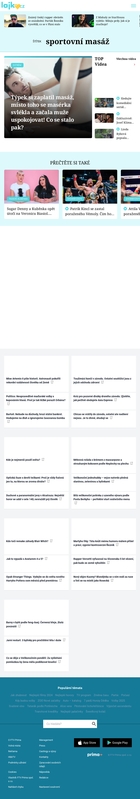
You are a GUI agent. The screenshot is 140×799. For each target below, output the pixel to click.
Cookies (12, 772)
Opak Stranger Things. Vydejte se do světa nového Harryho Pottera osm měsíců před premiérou (35, 578)
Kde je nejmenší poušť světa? (25, 459)
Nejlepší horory (64, 695)
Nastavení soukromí (49, 786)
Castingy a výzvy (47, 751)
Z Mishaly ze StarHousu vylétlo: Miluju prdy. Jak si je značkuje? (113, 21)
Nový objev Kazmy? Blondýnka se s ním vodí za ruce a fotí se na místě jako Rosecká (103, 578)
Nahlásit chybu (16, 786)
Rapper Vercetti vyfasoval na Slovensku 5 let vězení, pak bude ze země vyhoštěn (103, 560)
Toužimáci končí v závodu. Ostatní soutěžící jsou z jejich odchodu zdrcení (102, 380)
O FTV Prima (14, 740)
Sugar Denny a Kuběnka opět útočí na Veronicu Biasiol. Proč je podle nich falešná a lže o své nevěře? (31, 211)
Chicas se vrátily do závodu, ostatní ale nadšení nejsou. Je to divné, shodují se (100, 416)
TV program (84, 695)
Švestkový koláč (96, 711)
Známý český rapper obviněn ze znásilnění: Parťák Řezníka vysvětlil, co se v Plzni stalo (45, 21)
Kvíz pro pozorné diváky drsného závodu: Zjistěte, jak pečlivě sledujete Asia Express (102, 398)
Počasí (125, 695)
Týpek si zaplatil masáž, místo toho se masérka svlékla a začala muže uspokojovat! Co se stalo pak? (42, 112)
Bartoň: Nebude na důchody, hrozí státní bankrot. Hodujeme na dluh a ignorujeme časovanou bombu (35, 418)
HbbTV (11, 757)
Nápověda (44, 772)
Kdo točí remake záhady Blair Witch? (29, 541)
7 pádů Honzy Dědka (96, 700)
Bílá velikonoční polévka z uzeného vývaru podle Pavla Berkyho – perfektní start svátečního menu (101, 499)
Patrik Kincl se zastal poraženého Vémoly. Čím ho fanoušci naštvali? (88, 211)
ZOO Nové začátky (49, 700)
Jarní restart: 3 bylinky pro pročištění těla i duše (35, 640)
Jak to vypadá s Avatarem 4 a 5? (26, 558)
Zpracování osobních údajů (50, 764)
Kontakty (43, 757)
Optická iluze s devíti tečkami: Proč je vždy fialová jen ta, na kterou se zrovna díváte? (35, 479)
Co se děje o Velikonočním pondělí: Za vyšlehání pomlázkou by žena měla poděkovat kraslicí (34, 659)
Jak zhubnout (18, 695)
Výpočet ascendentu (118, 706)
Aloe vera (66, 706)
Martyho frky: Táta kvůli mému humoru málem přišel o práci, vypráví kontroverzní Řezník (103, 543)
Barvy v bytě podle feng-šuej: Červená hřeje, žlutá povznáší (34, 624)
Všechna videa (126, 59)
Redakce (43, 777)
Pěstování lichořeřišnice (89, 706)
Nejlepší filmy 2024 (40, 695)
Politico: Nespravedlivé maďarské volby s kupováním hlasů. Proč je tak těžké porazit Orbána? (35, 400)
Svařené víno (16, 706)
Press (42, 745)
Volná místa (14, 745)
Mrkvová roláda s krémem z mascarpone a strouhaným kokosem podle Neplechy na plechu (103, 461)
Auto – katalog (72, 700)
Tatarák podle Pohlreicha (42, 706)
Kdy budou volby (25, 700)
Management (46, 740)
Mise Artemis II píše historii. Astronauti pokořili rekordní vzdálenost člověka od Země (33, 380)
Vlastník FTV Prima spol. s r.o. (20, 779)
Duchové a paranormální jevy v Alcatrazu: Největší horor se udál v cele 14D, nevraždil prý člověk (35, 497)
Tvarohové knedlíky (46, 711)
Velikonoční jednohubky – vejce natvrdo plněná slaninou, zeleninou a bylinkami (100, 479)
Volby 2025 (118, 700)
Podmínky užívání (17, 762)
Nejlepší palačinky (72, 711)
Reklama (12, 751)
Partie (114, 695)
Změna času (101, 695)
